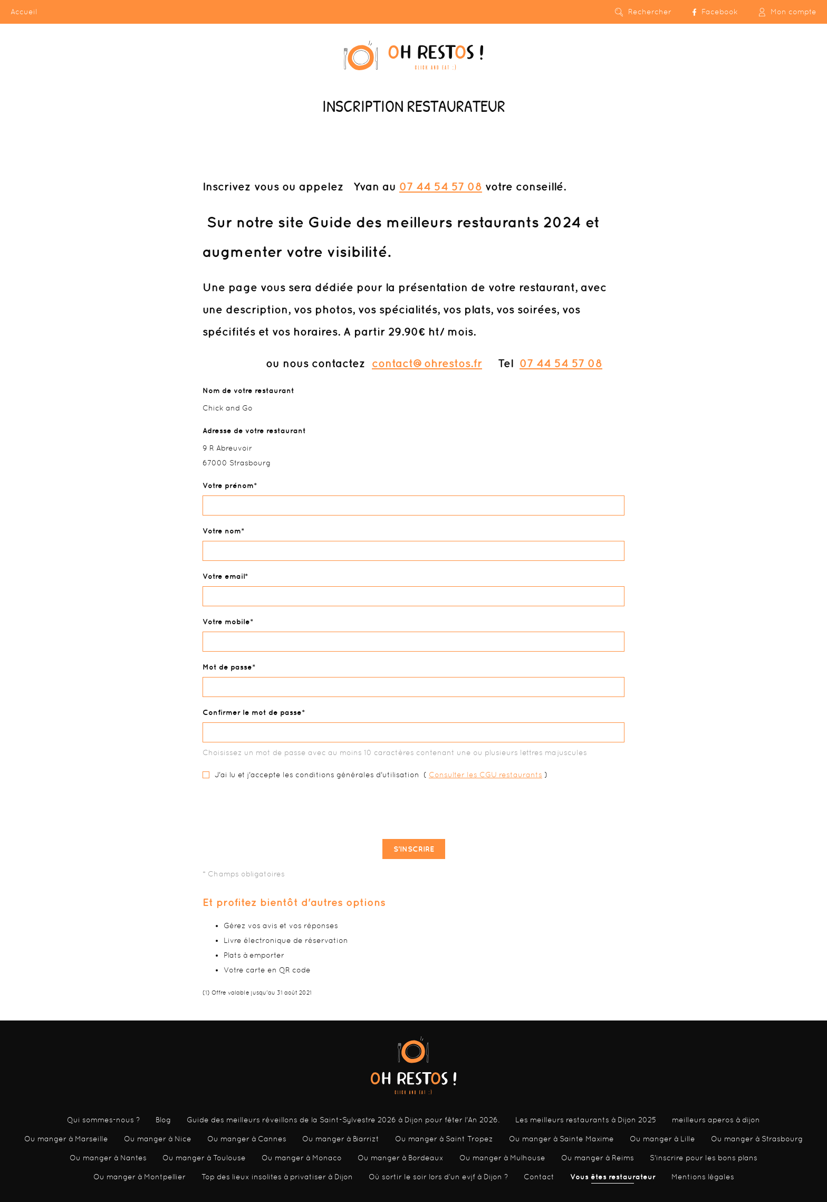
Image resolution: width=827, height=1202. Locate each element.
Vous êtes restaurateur (613, 1176)
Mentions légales (702, 1176)
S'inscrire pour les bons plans (703, 1157)
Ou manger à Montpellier (139, 1176)
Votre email (224, 576)
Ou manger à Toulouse (204, 1157)
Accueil (24, 11)
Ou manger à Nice (157, 1138)
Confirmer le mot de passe (252, 712)
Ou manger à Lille (662, 1138)
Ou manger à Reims (597, 1157)
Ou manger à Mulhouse (502, 1157)
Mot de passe (227, 667)
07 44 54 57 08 (440, 186)
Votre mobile (226, 621)
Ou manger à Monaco (302, 1157)
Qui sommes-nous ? (103, 1119)
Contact (539, 1176)
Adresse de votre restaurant (254, 430)
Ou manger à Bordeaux (401, 1157)
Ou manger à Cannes (246, 1138)
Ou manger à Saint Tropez (444, 1138)
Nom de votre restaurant (248, 390)
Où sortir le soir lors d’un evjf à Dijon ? (438, 1176)
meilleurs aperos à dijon (716, 1119)
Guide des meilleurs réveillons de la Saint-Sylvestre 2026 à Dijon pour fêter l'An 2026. (343, 1119)
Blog (163, 1119)
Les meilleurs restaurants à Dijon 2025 (585, 1119)
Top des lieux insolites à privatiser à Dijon (277, 1176)
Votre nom (222, 531)
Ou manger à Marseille (66, 1138)
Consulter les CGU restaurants (485, 774)
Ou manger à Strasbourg (757, 1138)
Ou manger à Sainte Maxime (561, 1138)
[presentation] (413, 810)
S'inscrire (413, 849)
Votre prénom (228, 485)
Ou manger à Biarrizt (340, 1138)
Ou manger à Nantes (108, 1157)
